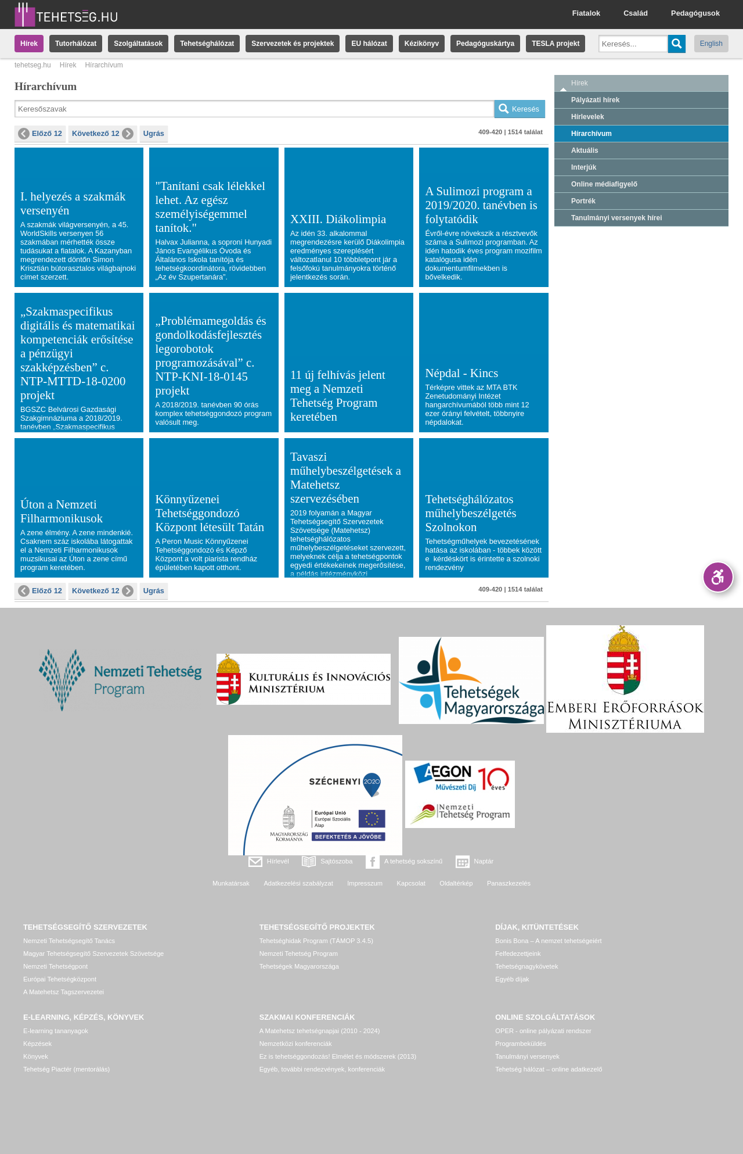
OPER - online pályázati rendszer (543, 1030)
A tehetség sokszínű (413, 861)
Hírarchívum (591, 134)
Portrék (583, 201)
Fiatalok (586, 13)
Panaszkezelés (509, 883)
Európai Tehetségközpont (59, 979)
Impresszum (365, 883)
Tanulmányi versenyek (527, 1056)
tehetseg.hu (33, 65)
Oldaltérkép (456, 883)
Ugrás (153, 133)
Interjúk (583, 167)
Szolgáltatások (138, 44)
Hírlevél (278, 861)
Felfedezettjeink (517, 953)
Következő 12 (103, 133)
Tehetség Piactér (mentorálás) (66, 1069)
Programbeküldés (520, 1043)
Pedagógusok (695, 13)
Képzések (37, 1043)
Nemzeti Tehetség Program (298, 953)
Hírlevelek (587, 117)
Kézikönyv (422, 44)
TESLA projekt (555, 44)
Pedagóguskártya (485, 44)
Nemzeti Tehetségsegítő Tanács (69, 940)
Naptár (484, 861)
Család (635, 13)
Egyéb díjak (512, 979)
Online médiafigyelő (604, 184)
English (711, 44)
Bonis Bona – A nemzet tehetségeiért (548, 940)
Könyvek (35, 1056)
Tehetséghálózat (207, 44)
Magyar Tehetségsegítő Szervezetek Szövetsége (93, 953)
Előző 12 (40, 133)
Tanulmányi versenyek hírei (616, 218)
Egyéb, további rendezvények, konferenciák (322, 1069)
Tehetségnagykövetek (526, 966)
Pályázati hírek (595, 100)
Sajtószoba (336, 861)
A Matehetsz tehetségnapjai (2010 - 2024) (319, 1030)
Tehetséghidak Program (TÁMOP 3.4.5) (316, 940)
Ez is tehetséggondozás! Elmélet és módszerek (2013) (338, 1056)
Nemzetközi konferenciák (295, 1043)
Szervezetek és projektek (292, 44)
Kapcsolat (411, 883)
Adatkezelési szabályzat (298, 883)
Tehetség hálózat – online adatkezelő (548, 1069)
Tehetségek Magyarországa (299, 966)
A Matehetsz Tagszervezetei (63, 991)
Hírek (29, 44)
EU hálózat (369, 44)
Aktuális (584, 150)
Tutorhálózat (75, 44)
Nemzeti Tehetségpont (55, 966)
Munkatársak (231, 883)
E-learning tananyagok (55, 1030)
